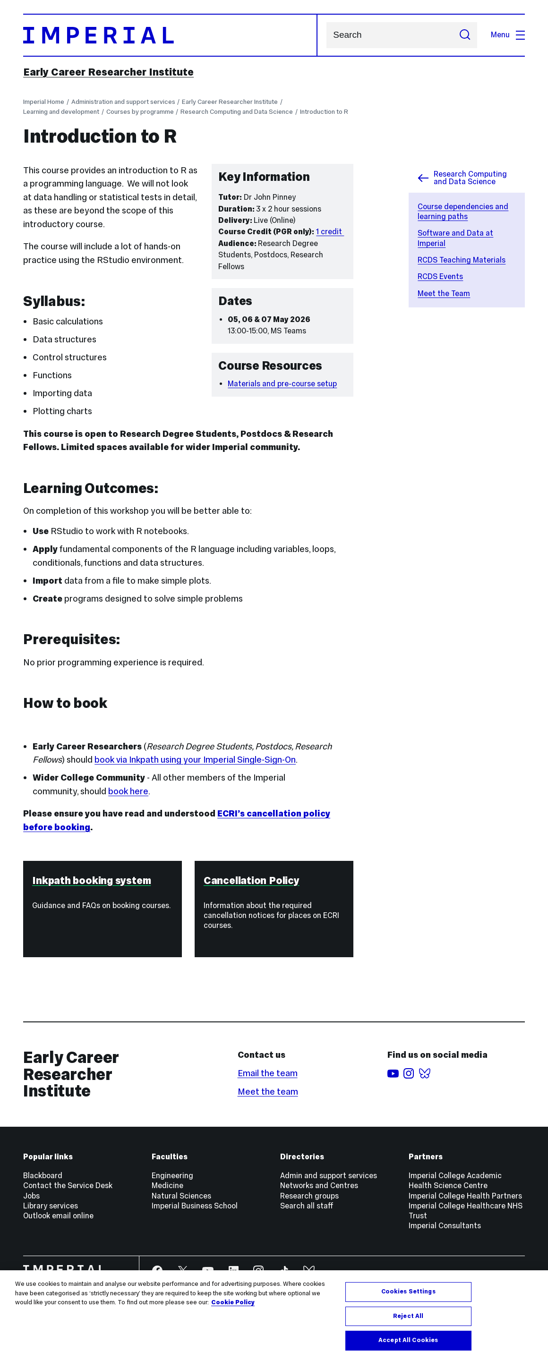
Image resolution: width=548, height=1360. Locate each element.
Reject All (408, 1316)
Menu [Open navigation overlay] (508, 34)
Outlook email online (58, 1215)
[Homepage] (170, 35)
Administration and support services (123, 102)
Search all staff (307, 1205)
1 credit (330, 231)
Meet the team (268, 1091)
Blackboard (42, 1175)
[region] (274, 1315)
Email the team (268, 1073)
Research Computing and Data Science (236, 112)
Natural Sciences (181, 1195)
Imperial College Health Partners (465, 1195)
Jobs (31, 1195)
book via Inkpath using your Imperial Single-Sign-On (195, 759)
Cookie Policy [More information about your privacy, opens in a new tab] (233, 1302)
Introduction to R (324, 112)
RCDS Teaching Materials (461, 259)
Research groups (309, 1195)
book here (128, 791)
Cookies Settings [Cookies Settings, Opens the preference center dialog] (408, 1291)
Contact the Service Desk (67, 1185)
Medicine (167, 1185)
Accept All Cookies (408, 1340)
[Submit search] (465, 35)
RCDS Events (440, 276)
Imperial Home (43, 102)
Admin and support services (328, 1175)
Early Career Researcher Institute (108, 72)
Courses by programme (140, 112)
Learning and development (61, 112)
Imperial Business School (195, 1205)
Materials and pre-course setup (282, 383)
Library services (50, 1205)
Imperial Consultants (445, 1225)
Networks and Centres (319, 1185)
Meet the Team (444, 293)
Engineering (172, 1175)
